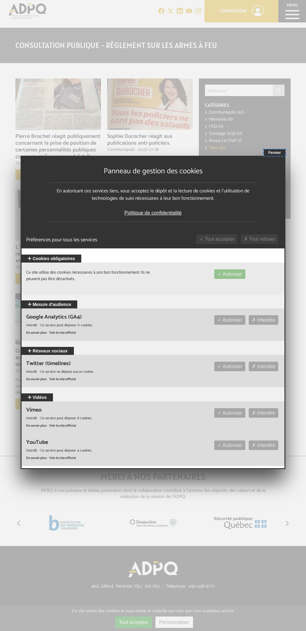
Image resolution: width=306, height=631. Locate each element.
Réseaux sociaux (48, 350)
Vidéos (37, 397)
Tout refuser (259, 239)
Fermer (274, 153)
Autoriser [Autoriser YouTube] (229, 445)
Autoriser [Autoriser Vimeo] (229, 413)
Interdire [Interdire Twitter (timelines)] (263, 366)
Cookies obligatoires (51, 258)
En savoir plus (36, 333)
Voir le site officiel (62, 333)
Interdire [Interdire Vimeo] (263, 413)
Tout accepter (216, 239)
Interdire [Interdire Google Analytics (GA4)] (263, 320)
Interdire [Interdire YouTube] (263, 445)
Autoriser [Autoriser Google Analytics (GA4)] (229, 320)
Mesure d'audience (49, 304)
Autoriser (229, 274)
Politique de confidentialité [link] (153, 212)
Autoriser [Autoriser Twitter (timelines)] (229, 366)
